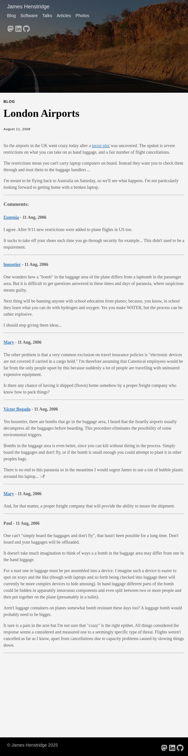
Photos (82, 15)
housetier (12, 264)
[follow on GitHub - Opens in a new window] (26, 27)
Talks (47, 15)
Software (29, 15)
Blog (11, 15)
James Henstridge (28, 6)
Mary (9, 342)
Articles (64, 15)
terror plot (101, 145)
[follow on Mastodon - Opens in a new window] (10, 27)
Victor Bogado (17, 409)
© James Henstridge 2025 (32, 745)
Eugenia (11, 217)
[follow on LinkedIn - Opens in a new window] (18, 27)
